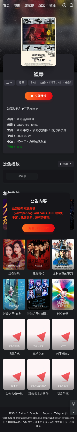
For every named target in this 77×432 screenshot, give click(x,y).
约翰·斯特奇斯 (26, 119)
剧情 (33, 82)
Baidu (22, 413)
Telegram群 (61, 413)
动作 (43, 82)
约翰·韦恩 (23, 130)
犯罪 (52, 82)
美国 (21, 82)
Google (34, 413)
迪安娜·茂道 (58, 130)
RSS (12, 413)
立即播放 (38, 96)
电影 (68, 82)
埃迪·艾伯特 (40, 130)
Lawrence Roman (28, 124)
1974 (9, 82)
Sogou (46, 413)
